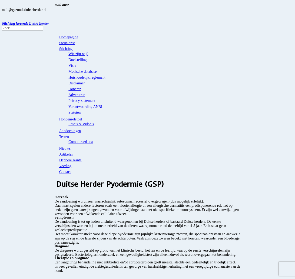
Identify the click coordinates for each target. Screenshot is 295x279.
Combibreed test (81, 142)
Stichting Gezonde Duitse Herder (25, 23)
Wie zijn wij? (79, 54)
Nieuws (65, 148)
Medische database (83, 71)
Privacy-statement (82, 101)
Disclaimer (77, 83)
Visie (72, 65)
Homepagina (68, 37)
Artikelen (66, 154)
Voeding (65, 166)
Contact (65, 172)
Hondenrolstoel (70, 119)
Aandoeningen (70, 131)
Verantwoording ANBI (85, 107)
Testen (64, 137)
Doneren (75, 89)
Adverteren (77, 95)
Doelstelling (78, 60)
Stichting (66, 49)
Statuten (75, 112)
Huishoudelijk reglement (87, 77)
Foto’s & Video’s (81, 124)
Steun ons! (67, 43)
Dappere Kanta (70, 160)
